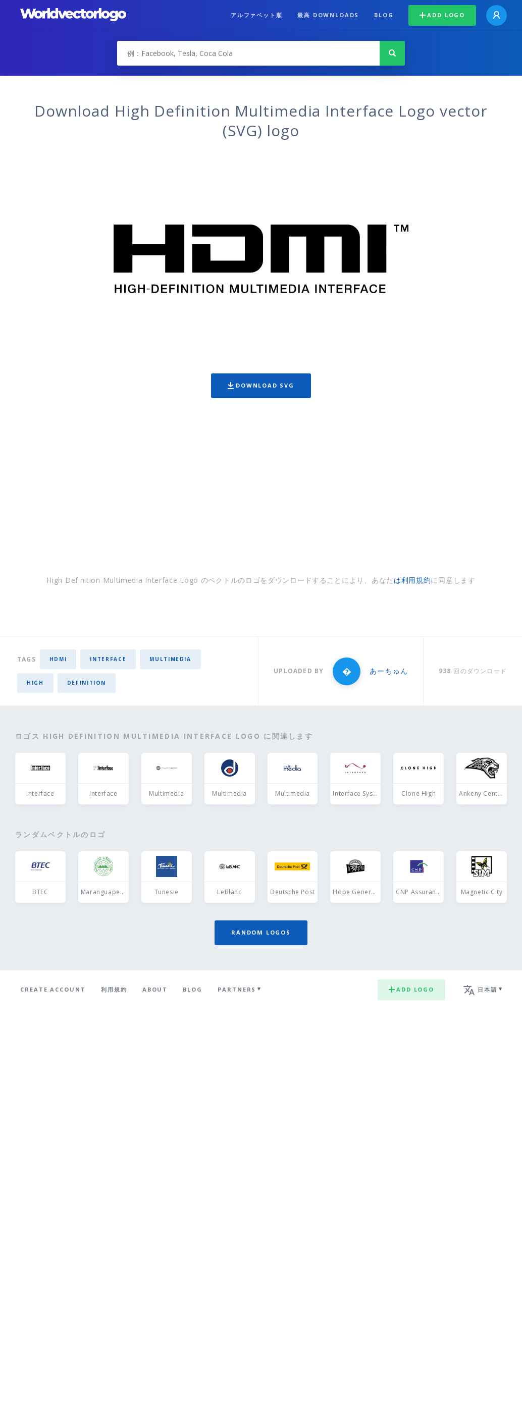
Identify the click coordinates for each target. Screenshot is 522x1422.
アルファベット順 (257, 15)
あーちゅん (388, 671)
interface (108, 659)
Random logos (261, 932)
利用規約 (114, 989)
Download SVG (261, 385)
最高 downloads (328, 15)
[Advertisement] (261, 489)
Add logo (442, 15)
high (35, 682)
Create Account (53, 989)
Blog (383, 15)
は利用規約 (412, 580)
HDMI (58, 659)
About (155, 989)
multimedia (170, 659)
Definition (87, 682)
